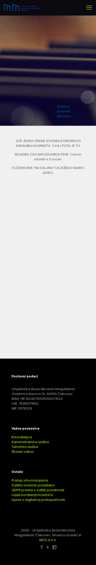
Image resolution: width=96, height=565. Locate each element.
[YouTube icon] (48, 547)
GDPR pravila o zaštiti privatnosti (38, 490)
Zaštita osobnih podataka (33, 485)
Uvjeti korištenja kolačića (32, 494)
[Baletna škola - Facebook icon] (54, 547)
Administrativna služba (30, 442)
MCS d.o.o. (48, 540)
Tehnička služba (25, 446)
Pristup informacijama (30, 480)
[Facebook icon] (41, 547)
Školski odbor (23, 451)
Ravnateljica (22, 437)
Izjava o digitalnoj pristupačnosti (38, 499)
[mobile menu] (89, 7)
